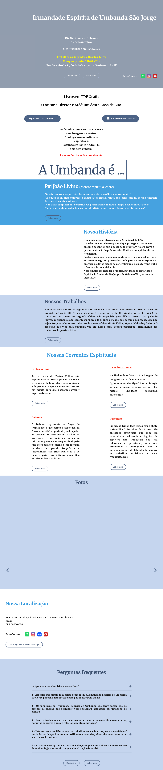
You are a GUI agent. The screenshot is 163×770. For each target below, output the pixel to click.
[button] (72, 75)
